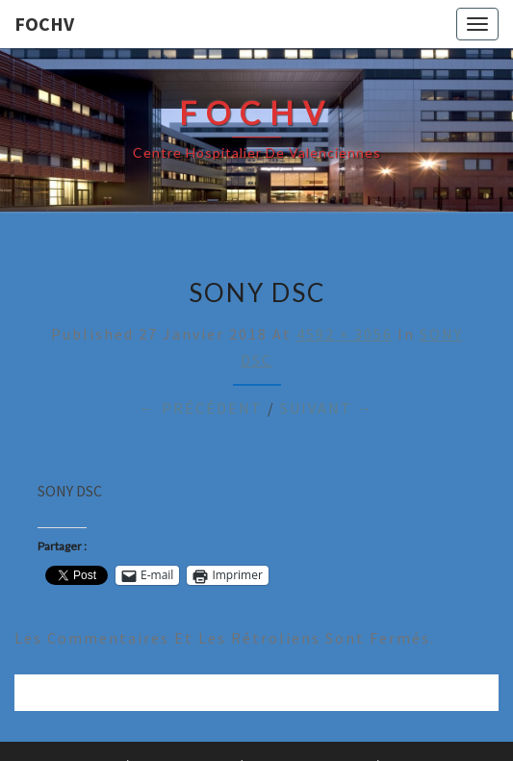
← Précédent (201, 408)
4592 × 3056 (344, 333)
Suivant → (327, 408)
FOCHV (44, 24)
